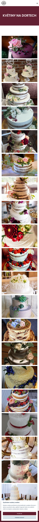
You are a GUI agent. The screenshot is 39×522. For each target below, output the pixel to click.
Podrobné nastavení (19, 517)
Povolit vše (19, 513)
